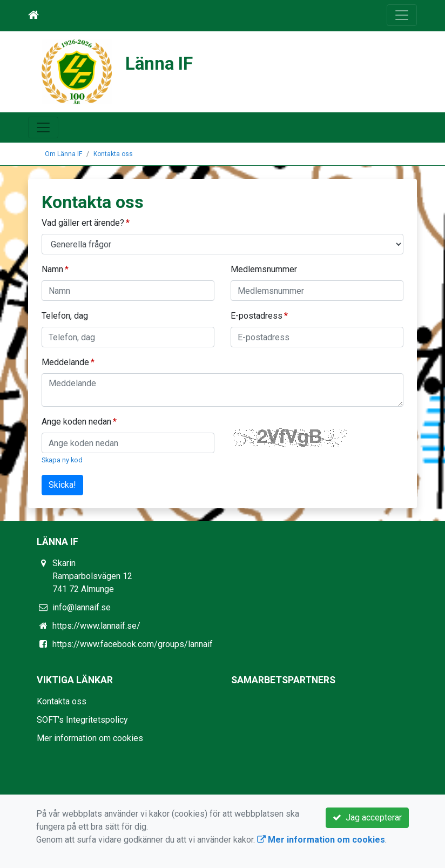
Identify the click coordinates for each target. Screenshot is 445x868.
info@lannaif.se (81, 607)
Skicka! (62, 485)
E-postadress (256, 316)
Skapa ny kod (62, 460)
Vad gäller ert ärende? (83, 223)
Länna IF (159, 63)
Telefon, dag (65, 316)
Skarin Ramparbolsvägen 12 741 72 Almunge (92, 576)
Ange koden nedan (76, 421)
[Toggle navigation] (402, 15)
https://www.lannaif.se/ (96, 626)
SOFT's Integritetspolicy (82, 720)
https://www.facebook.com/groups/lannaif (132, 644)
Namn (52, 269)
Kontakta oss (113, 154)
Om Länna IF (63, 154)
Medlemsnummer (264, 269)
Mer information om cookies (90, 738)
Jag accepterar (367, 817)
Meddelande (65, 362)
